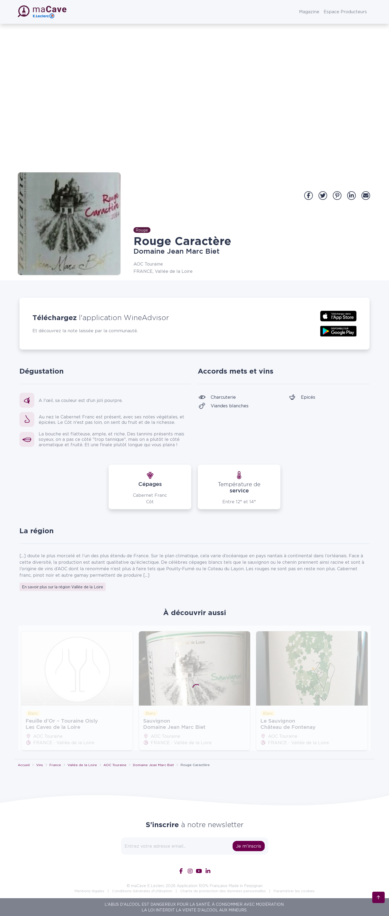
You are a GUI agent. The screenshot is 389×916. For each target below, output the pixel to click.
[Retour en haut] (378, 894)
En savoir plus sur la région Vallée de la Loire (62, 587)
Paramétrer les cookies (294, 891)
